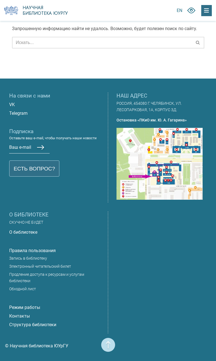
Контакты (19, 316)
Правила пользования (32, 250)
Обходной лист (22, 289)
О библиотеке (23, 232)
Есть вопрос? (34, 169)
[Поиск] (102, 42)
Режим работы (24, 307)
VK (12, 104)
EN (179, 10)
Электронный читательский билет (40, 266)
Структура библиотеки (32, 324)
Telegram (18, 113)
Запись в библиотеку (28, 258)
